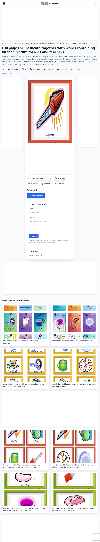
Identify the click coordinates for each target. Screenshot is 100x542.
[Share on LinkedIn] (49, 69)
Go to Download (36, 195)
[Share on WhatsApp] (35, 69)
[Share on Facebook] (13, 69)
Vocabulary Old (14, 43)
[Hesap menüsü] (96, 3)
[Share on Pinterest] (62, 69)
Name (31, 208)
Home (4, 43)
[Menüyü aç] (4, 4)
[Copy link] (75, 69)
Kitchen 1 (25, 43)
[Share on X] (23, 69)
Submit (34, 236)
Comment (32, 217)
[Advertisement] (50, 24)
